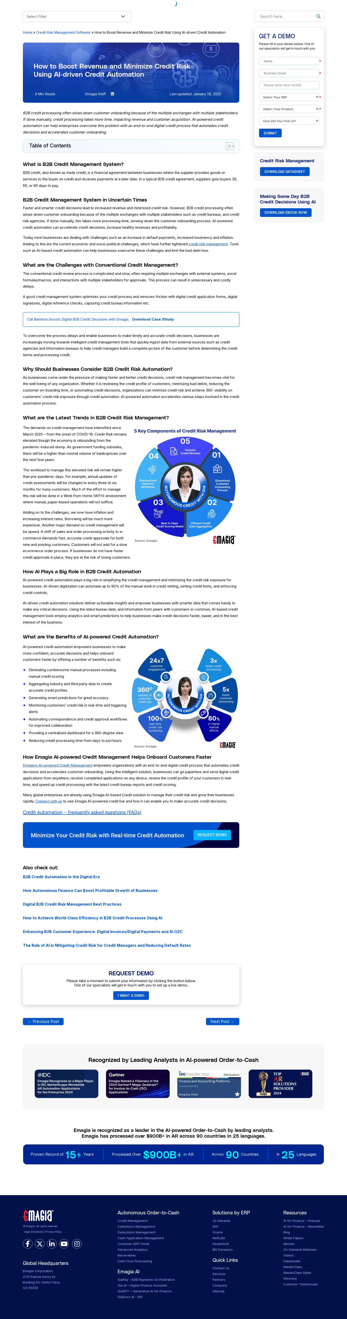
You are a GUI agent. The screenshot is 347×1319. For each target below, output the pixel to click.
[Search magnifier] (318, 16)
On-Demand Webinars (300, 1249)
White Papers (293, 1238)
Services (219, 1274)
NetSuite (219, 1238)
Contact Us (221, 1268)
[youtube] (64, 1244)
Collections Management (136, 1226)
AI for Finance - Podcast (301, 1221)
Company (220, 1285)
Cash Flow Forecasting (135, 1261)
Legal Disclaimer (33, 1231)
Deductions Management (136, 1232)
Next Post (223, 1021)
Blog (286, 1232)
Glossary (290, 1278)
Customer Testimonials (300, 1284)
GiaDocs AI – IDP (130, 1297)
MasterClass (292, 1267)
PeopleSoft (221, 1244)
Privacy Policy (53, 1231)
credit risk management (208, 244)
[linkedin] (52, 1244)
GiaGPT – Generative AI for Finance (145, 1291)
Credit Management (132, 1221)
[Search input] (287, 16)
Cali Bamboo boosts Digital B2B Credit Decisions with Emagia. (100, 319)
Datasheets (291, 1261)
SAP (216, 1226)
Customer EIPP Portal (133, 1244)
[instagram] (77, 1244)
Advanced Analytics (133, 1249)
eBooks (288, 1244)
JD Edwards (221, 1221)
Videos (288, 1255)
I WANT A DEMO (131, 995)
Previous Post (43, 1021)
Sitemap (219, 1291)
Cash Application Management (141, 1238)
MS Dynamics (223, 1249)
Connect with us (48, 801)
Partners (219, 1279)
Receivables (127, 1255)
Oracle (218, 1232)
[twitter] (40, 1244)
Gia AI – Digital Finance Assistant (142, 1285)
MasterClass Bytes (297, 1273)
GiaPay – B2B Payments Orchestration (146, 1279)
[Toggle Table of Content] (227, 146)
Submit (270, 133)
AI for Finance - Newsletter (303, 1226)
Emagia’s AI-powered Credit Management (58, 765)
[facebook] (28, 1244)
